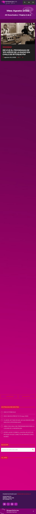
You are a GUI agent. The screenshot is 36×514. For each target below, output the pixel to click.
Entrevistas (7, 47)
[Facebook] (16, 504)
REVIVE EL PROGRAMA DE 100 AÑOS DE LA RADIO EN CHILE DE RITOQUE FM (16, 52)
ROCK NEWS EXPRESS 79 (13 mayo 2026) (16, 416)
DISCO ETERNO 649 (10, 412)
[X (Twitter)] (8, 504)
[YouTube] (4, 504)
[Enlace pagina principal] (9, 2)
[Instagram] (12, 504)
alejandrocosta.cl (24, 494)
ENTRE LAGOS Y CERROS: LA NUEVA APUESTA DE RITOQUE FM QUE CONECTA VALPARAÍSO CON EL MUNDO (19, 434)
